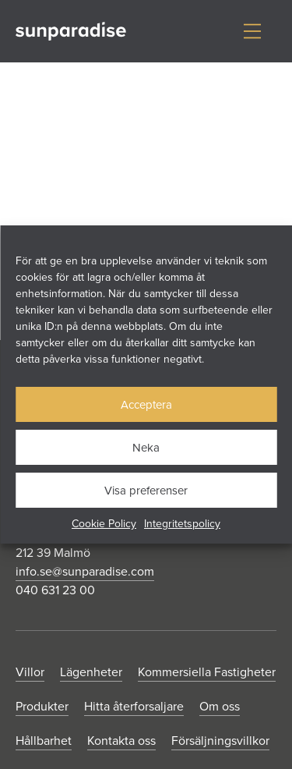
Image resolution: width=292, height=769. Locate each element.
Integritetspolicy (182, 523)
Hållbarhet (44, 740)
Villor (30, 671)
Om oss (219, 705)
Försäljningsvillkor (220, 740)
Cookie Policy (104, 523)
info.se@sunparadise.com (85, 570)
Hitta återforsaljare (134, 705)
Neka (146, 447)
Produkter (42, 705)
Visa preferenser (146, 490)
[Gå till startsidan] (71, 31)
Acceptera (146, 404)
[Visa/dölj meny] (252, 31)
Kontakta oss (121, 740)
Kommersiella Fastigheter (207, 671)
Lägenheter (91, 671)
